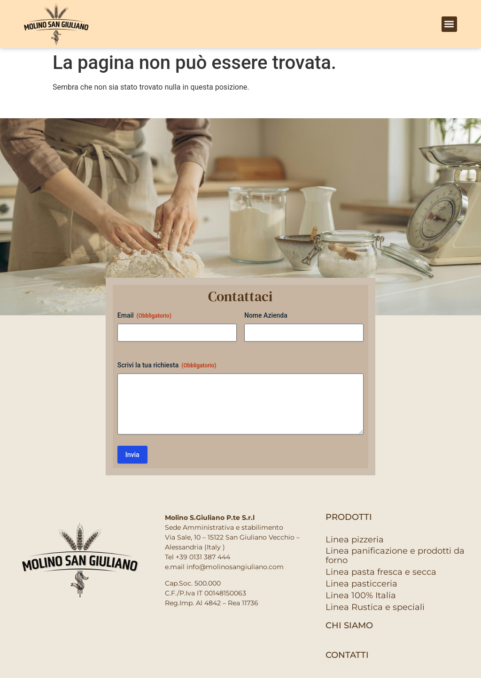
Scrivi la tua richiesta (167, 365)
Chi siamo (349, 625)
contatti (347, 655)
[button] (449, 24)
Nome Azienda (265, 315)
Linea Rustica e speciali (375, 607)
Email (144, 316)
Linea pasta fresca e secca (381, 572)
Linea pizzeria (355, 539)
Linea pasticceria (361, 584)
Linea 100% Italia (361, 595)
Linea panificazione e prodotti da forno (395, 555)
